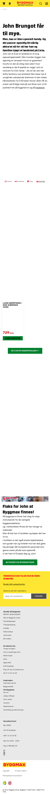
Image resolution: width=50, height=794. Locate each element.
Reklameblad (8, 632)
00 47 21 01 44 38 (10, 673)
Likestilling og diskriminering (13, 710)
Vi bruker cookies (20, 771)
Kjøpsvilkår (7, 663)
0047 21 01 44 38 (9, 736)
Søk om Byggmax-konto (11, 618)
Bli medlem (7, 639)
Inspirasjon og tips (9, 683)
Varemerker (7, 635)
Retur (5, 659)
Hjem (5, 9)
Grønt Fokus (31, 790)
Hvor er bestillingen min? (12, 652)
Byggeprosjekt (8, 686)
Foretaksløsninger (9, 621)
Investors (6, 703)
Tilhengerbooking (9, 625)
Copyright (6, 771)
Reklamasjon (7, 656)
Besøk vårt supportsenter (14, 584)
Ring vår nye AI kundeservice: (13, 669)
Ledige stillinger (9, 696)
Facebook (40, 88)
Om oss (5, 692)
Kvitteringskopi (8, 666)
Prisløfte (6, 628)
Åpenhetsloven (8, 706)
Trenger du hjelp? (9, 649)
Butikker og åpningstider (11, 614)
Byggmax (23, 790)
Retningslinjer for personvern (12, 776)
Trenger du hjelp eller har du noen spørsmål (21, 577)
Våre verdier (7, 699)
